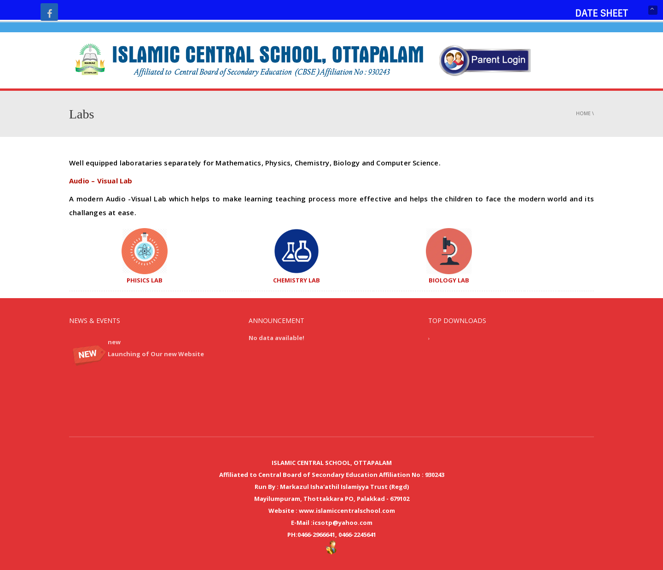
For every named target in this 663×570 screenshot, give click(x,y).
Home (583, 113)
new (114, 342)
